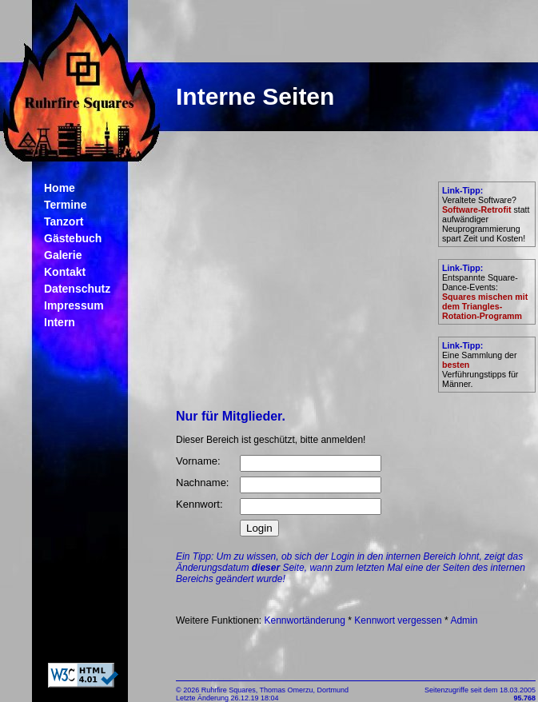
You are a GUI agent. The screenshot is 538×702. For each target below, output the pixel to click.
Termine (65, 204)
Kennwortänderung (305, 620)
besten (455, 364)
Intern (59, 322)
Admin (463, 620)
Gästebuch (73, 238)
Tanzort (64, 221)
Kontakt (65, 271)
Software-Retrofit (476, 209)
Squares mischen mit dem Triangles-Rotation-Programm (485, 306)
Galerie (63, 255)
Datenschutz (77, 288)
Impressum (74, 305)
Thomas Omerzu (286, 690)
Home (59, 187)
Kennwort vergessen (397, 620)
